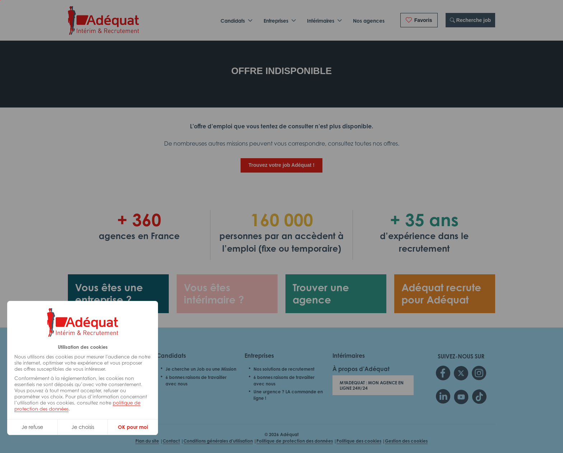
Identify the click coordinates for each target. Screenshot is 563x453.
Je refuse (32, 427)
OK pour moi (133, 427)
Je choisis (82, 427)
